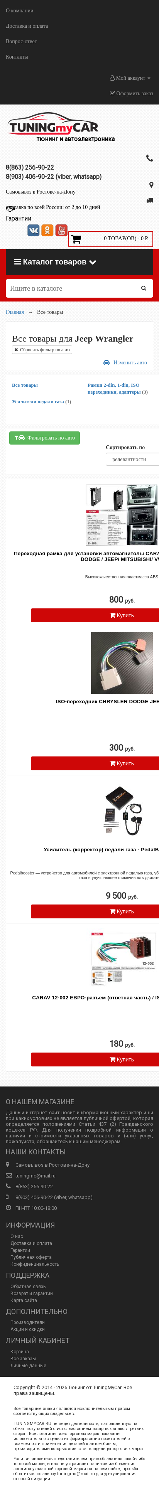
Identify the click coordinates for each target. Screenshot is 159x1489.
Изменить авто (125, 363)
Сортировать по (125, 447)
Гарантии (20, 1250)
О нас (16, 1236)
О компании (19, 10)
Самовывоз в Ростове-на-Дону (41, 192)
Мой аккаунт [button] (130, 78)
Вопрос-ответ (21, 41)
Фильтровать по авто (44, 438)
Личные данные (28, 1365)
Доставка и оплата (27, 26)
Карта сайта (23, 1300)
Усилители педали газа (41, 401)
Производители (27, 1322)
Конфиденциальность (34, 1264)
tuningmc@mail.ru (35, 1176)
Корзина (19, 1351)
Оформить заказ (131, 93)
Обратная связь (28, 1286)
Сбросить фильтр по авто (42, 349)
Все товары (25, 385)
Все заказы (23, 1358)
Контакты (17, 57)
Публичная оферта (31, 1257)
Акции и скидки (27, 1329)
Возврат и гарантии (31, 1293)
